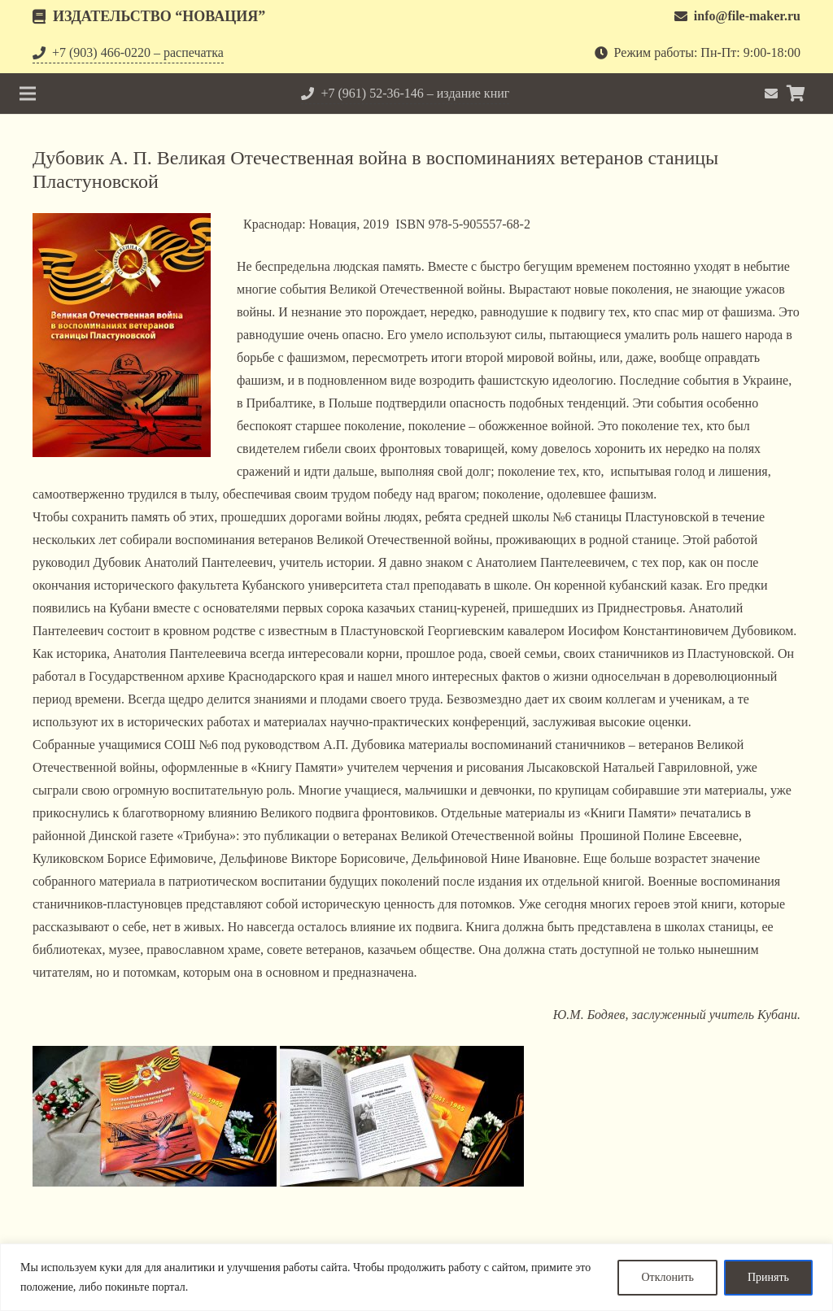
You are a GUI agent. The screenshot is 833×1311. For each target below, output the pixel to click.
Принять (768, 1277)
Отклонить (667, 1277)
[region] (416, 1277)
